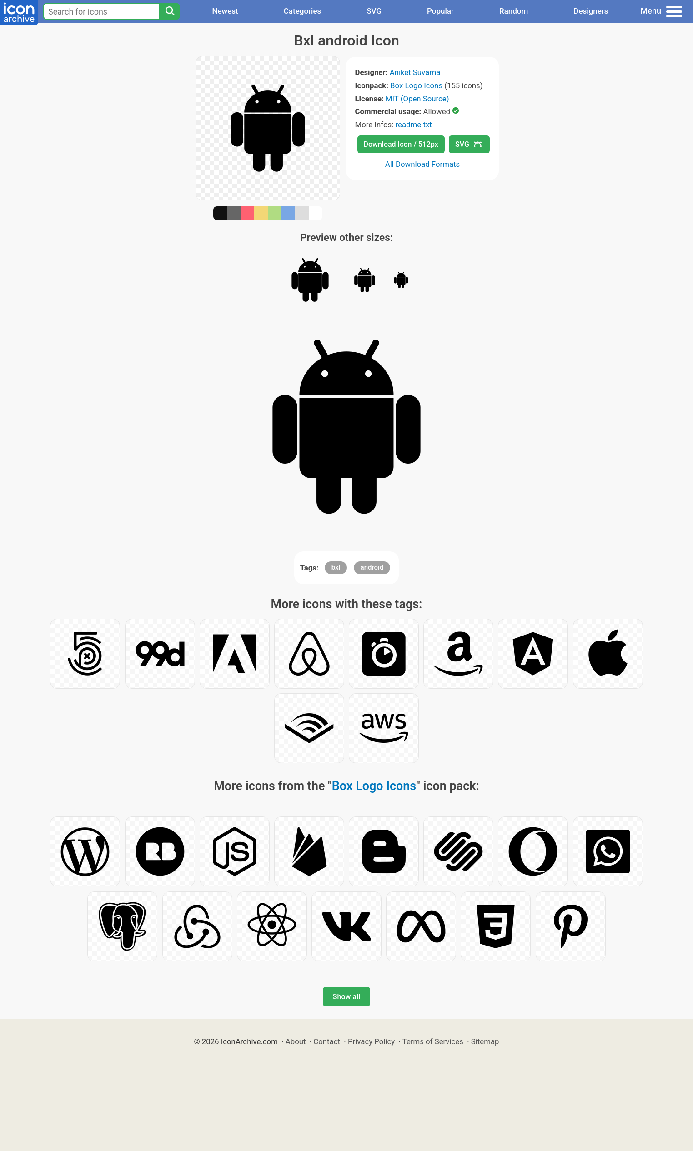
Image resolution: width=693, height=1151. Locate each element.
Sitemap (485, 1041)
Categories (302, 10)
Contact (326, 1041)
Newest (225, 10)
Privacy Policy (371, 1041)
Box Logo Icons (416, 85)
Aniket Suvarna (415, 72)
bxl (336, 567)
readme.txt (413, 124)
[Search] (169, 11)
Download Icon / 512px (401, 144)
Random (513, 10)
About (296, 1041)
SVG (374, 10)
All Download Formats (422, 164)
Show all (346, 996)
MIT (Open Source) (417, 98)
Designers (590, 10)
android (372, 567)
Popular (440, 10)
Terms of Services (432, 1041)
